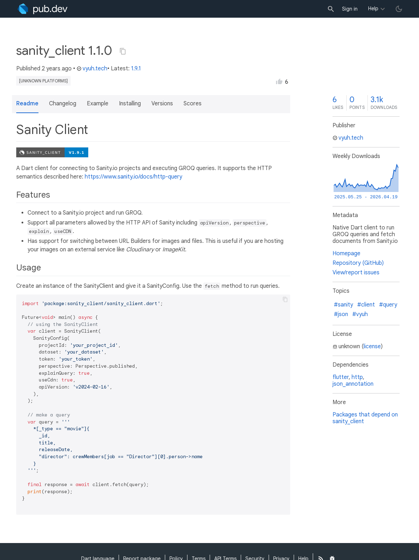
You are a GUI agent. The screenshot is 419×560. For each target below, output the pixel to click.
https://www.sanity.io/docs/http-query (133, 176)
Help (373, 8)
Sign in (350, 9)
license (372, 346)
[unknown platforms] (43, 80)
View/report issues (356, 272)
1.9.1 (136, 68)
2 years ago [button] (57, 68)
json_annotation (353, 383)
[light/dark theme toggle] (399, 9)
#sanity (343, 304)
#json (341, 314)
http (357, 377)
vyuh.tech (92, 68)
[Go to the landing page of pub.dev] (42, 9)
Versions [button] (162, 103)
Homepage (346, 253)
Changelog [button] (62, 103)
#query (388, 304)
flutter (341, 377)
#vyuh (360, 314)
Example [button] (97, 103)
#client (366, 304)
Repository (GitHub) (358, 263)
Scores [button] (193, 103)
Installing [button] (130, 103)
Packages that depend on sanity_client (365, 418)
